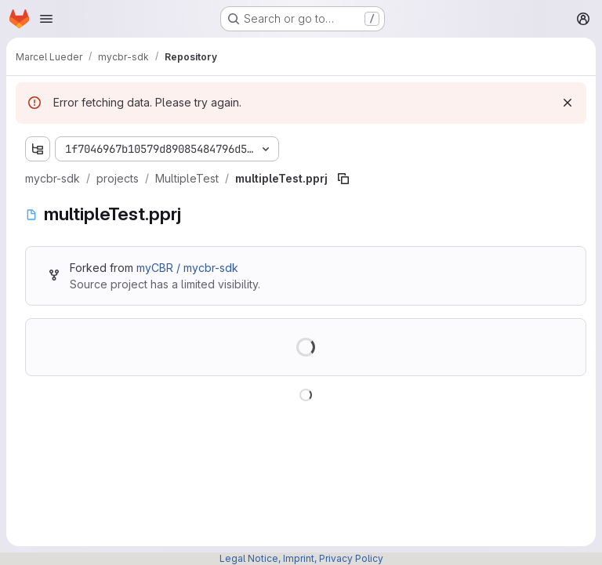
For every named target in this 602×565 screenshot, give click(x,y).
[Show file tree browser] (37, 148)
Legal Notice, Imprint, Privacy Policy (301, 558)
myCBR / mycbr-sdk (187, 267)
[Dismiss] (567, 102)
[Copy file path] (343, 178)
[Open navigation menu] (46, 18)
